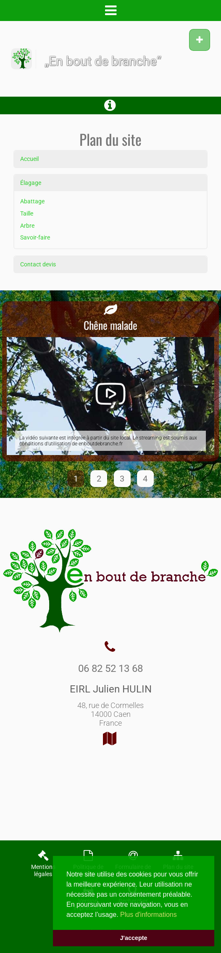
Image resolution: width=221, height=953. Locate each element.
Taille (26, 213)
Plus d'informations (148, 914)
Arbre (27, 225)
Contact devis (38, 264)
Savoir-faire (35, 237)
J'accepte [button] (133, 938)
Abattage (32, 201)
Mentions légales (43, 870)
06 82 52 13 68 (110, 668)
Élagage (30, 183)
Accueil (29, 159)
